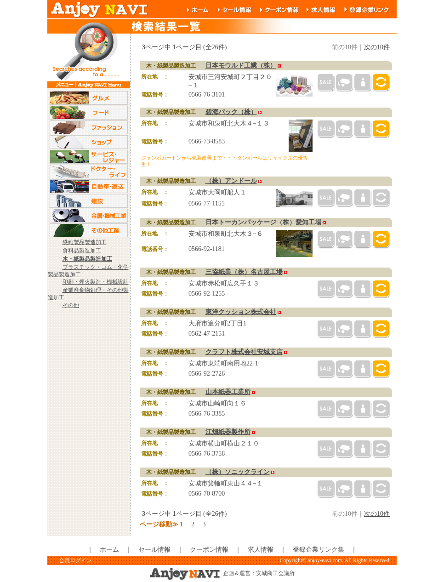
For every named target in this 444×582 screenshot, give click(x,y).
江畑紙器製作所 (227, 431)
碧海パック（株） (231, 111)
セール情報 (154, 549)
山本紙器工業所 (227, 391)
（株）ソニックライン (237, 471)
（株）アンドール (231, 180)
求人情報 (260, 549)
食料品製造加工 (82, 250)
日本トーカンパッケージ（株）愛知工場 (263, 222)
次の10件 (377, 47)
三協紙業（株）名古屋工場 (244, 271)
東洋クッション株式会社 (240, 311)
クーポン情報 (209, 549)
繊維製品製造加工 (85, 242)
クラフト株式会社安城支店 (244, 351)
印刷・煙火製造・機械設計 (96, 282)
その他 (71, 305)
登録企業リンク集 (318, 549)
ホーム (109, 549)
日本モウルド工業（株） (240, 65)
